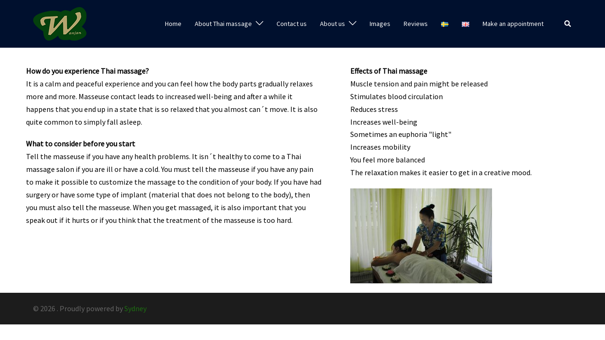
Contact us (292, 23)
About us (332, 23)
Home (173, 23)
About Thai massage (223, 23)
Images (380, 23)
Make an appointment (513, 23)
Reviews (416, 23)
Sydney (135, 308)
